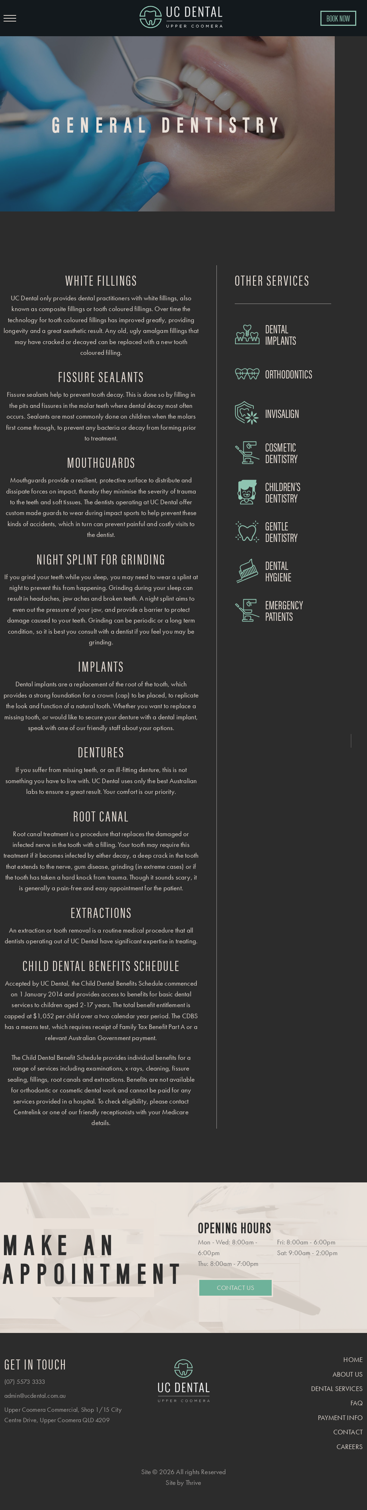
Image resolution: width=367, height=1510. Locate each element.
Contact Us (235, 1287)
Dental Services (337, 1388)
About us (348, 1374)
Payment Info (340, 1417)
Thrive (193, 1482)
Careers (350, 1446)
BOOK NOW (338, 18)
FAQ (357, 1403)
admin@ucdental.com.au (35, 1395)
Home (353, 1359)
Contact (348, 1432)
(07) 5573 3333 (24, 1381)
